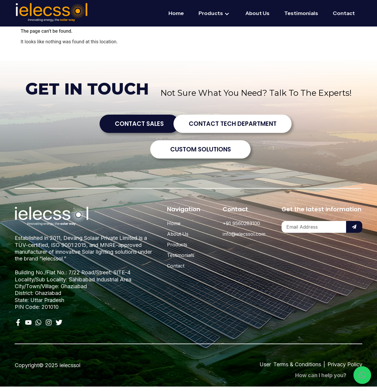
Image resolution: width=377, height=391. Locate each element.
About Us (257, 13)
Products (215, 14)
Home (176, 13)
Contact (344, 13)
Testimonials (301, 13)
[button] (362, 375)
